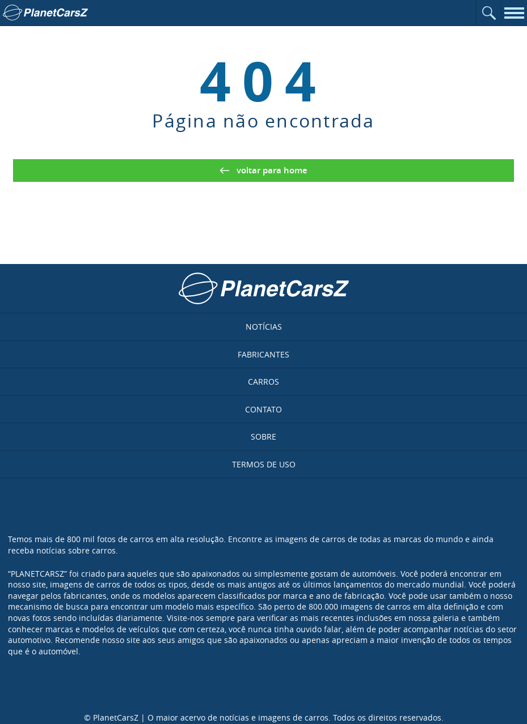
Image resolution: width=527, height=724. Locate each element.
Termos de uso (264, 464)
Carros (263, 381)
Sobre (263, 436)
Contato (263, 409)
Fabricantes (263, 354)
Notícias (264, 326)
